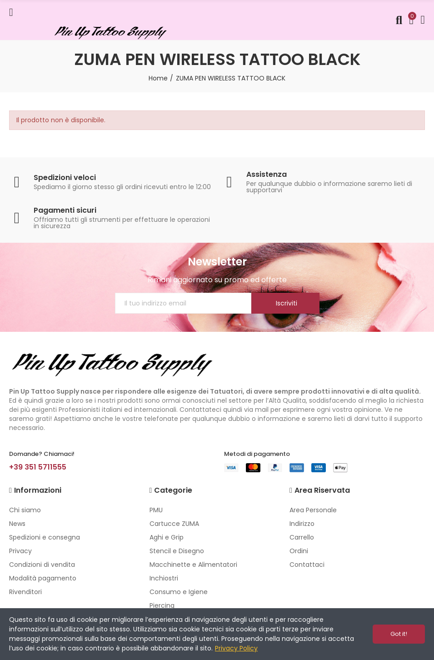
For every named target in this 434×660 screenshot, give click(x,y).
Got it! (398, 634)
